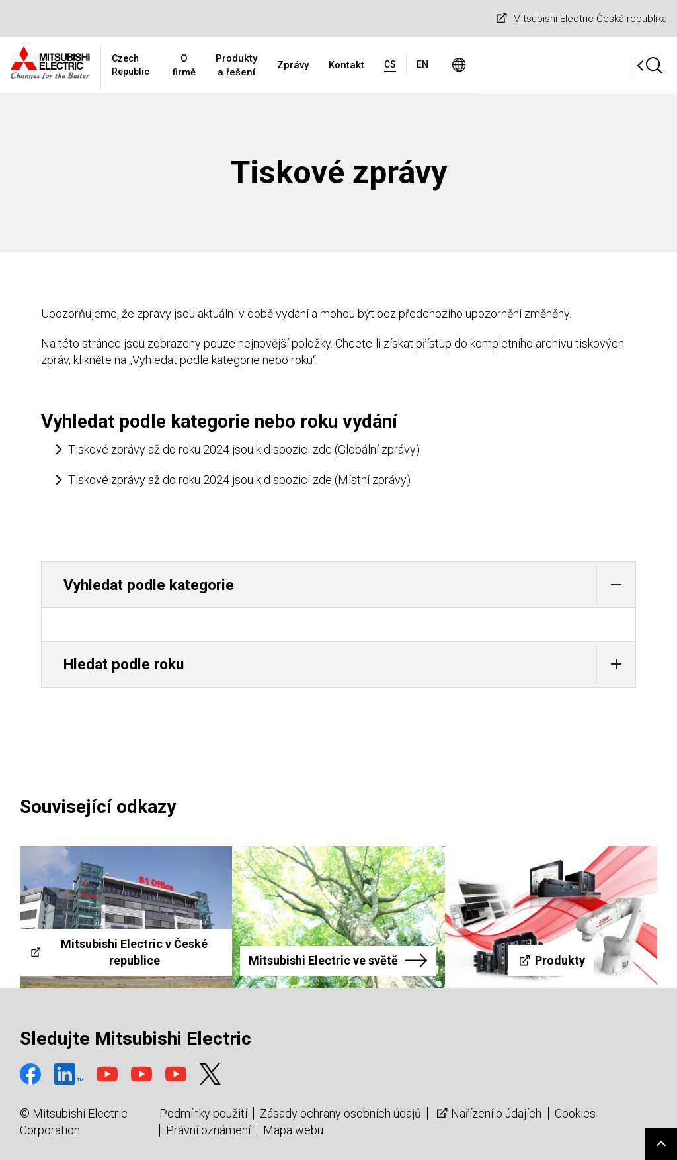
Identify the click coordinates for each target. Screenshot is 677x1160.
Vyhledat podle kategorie (349, 584)
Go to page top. (661, 1144)
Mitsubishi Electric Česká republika (580, 19)
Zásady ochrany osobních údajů (340, 1113)
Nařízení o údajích (487, 1113)
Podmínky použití (203, 1113)
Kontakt (454, 65)
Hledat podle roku (349, 664)
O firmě (246, 65)
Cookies (575, 1113)
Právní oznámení (208, 1130)
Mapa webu (293, 1130)
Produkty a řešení (324, 65)
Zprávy (401, 65)
